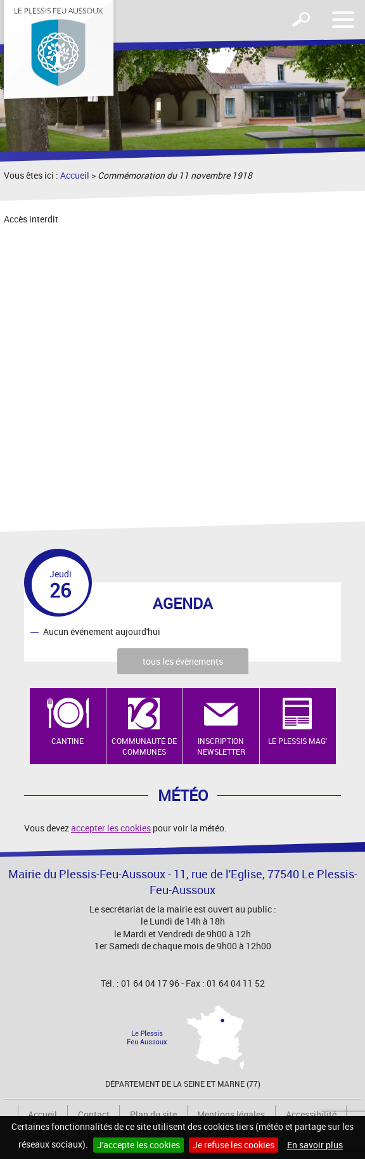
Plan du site (153, 1114)
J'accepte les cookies (138, 1145)
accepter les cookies (111, 828)
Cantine (67, 741)
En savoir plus (315, 1145)
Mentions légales (231, 1114)
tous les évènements (183, 661)
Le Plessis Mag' (297, 741)
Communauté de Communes (144, 746)
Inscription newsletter (221, 746)
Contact (94, 1114)
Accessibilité (311, 1114)
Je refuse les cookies (233, 1145)
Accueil (74, 175)
